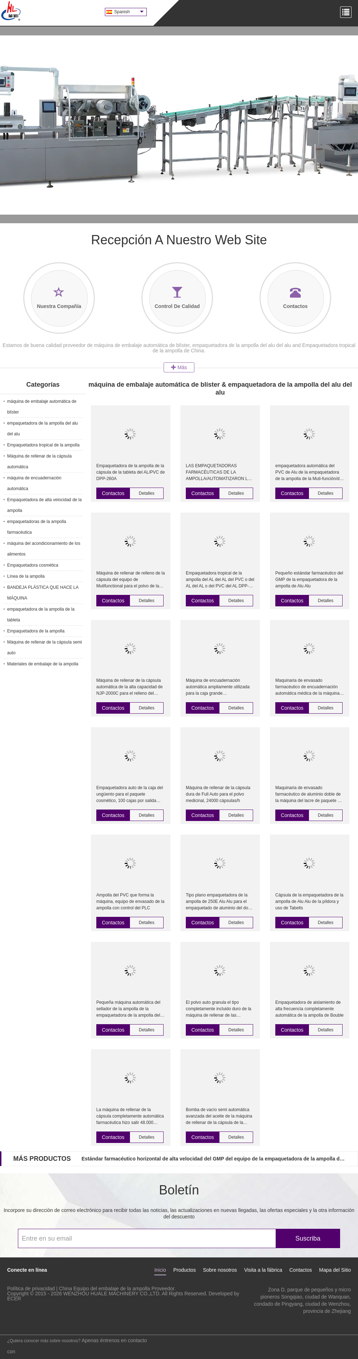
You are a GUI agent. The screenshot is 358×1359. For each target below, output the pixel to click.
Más (179, 367)
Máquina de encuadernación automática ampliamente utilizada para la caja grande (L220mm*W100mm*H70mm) (218, 687)
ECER (14, 1298)
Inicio (160, 1270)
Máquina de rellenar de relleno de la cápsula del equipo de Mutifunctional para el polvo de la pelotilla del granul (130, 580)
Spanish (129, 11)
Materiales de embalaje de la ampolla (42, 663)
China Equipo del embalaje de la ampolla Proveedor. (117, 1288)
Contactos (113, 493)
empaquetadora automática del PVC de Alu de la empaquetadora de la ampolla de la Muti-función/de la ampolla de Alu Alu (308, 472)
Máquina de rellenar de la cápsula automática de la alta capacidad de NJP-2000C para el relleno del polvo (129, 687)
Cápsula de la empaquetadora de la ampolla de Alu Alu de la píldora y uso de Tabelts (309, 901)
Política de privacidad (31, 1288)
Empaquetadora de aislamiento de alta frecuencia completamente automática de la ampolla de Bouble (309, 1009)
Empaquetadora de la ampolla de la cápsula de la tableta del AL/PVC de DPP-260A (130, 472)
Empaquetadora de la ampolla (35, 631)
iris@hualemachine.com (324, 1318)
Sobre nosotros (220, 1270)
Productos (184, 1270)
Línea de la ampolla (26, 576)
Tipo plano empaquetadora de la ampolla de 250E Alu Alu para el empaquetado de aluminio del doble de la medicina (220, 902)
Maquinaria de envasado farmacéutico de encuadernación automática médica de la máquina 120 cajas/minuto (307, 687)
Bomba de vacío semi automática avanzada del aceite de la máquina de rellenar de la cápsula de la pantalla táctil (219, 1116)
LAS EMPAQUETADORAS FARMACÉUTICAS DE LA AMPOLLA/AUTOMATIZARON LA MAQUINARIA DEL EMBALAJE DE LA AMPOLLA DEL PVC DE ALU (219, 472)
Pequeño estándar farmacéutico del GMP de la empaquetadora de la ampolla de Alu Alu (309, 579)
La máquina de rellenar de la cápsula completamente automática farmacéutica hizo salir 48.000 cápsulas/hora (130, 1116)
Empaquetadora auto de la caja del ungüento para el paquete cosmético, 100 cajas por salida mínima (129, 794)
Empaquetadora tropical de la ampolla (43, 445)
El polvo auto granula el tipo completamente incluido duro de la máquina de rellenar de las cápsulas (218, 1009)
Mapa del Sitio (335, 1270)
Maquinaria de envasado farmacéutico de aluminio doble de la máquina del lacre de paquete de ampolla (308, 794)
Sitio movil (14, 1325)
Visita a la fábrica (263, 1270)
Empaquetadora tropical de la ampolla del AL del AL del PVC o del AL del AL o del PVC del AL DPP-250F (220, 580)
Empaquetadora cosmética (32, 565)
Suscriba (307, 1238)
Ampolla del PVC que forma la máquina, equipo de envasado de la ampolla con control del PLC (130, 901)
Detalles (146, 493)
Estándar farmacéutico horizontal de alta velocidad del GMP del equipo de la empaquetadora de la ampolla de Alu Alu (214, 1159)
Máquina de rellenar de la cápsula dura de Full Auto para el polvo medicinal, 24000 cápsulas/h (218, 794)
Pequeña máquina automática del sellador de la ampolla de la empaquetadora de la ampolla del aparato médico (128, 1009)
